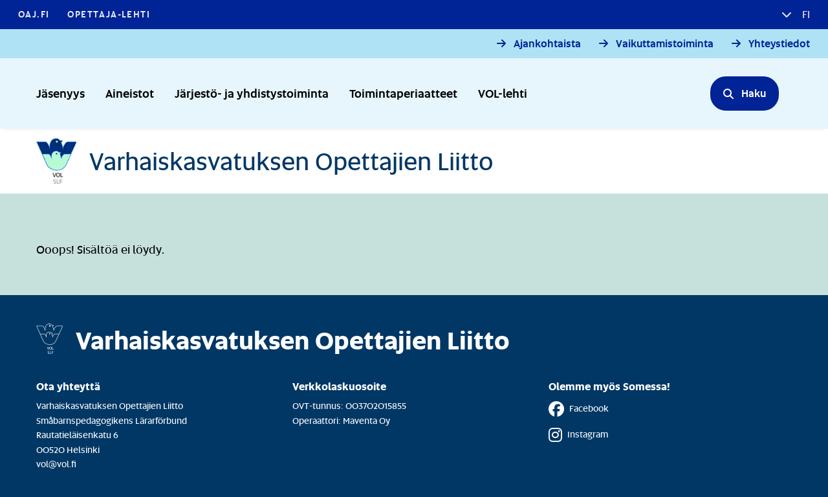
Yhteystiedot (779, 43)
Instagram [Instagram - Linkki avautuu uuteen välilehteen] (578, 435)
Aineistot (129, 93)
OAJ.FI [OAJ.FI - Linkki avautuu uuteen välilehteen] (33, 14)
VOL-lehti (502, 93)
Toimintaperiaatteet (403, 93)
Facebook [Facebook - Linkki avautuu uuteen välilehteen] (579, 409)
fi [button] (805, 14)
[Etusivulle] (264, 161)
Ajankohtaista (547, 43)
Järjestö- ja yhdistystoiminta (252, 93)
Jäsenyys (60, 93)
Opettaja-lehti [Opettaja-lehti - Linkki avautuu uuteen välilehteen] (108, 14)
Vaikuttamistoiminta (665, 43)
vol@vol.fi (56, 464)
